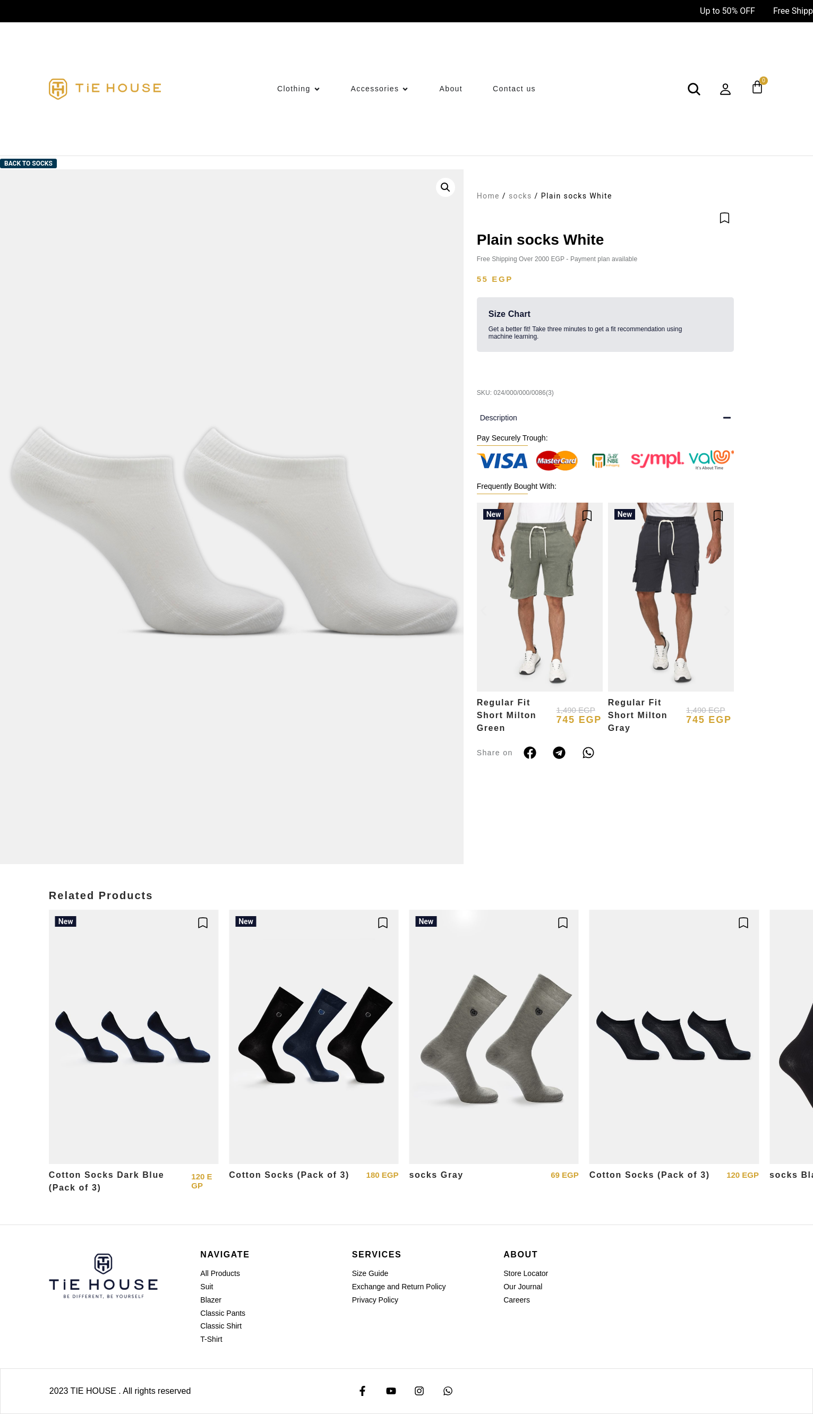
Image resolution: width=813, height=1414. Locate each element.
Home (488, 196)
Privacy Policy (375, 1300)
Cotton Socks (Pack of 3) (289, 1174)
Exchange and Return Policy (399, 1286)
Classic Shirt (221, 1326)
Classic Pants (222, 1313)
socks (520, 196)
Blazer (210, 1300)
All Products (220, 1273)
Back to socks (28, 163)
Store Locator (525, 1273)
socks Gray (436, 1174)
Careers (516, 1300)
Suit (206, 1286)
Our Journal (522, 1286)
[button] (445, 187)
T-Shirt (211, 1339)
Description (498, 417)
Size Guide (370, 1273)
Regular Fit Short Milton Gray (638, 715)
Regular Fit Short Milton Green (507, 715)
